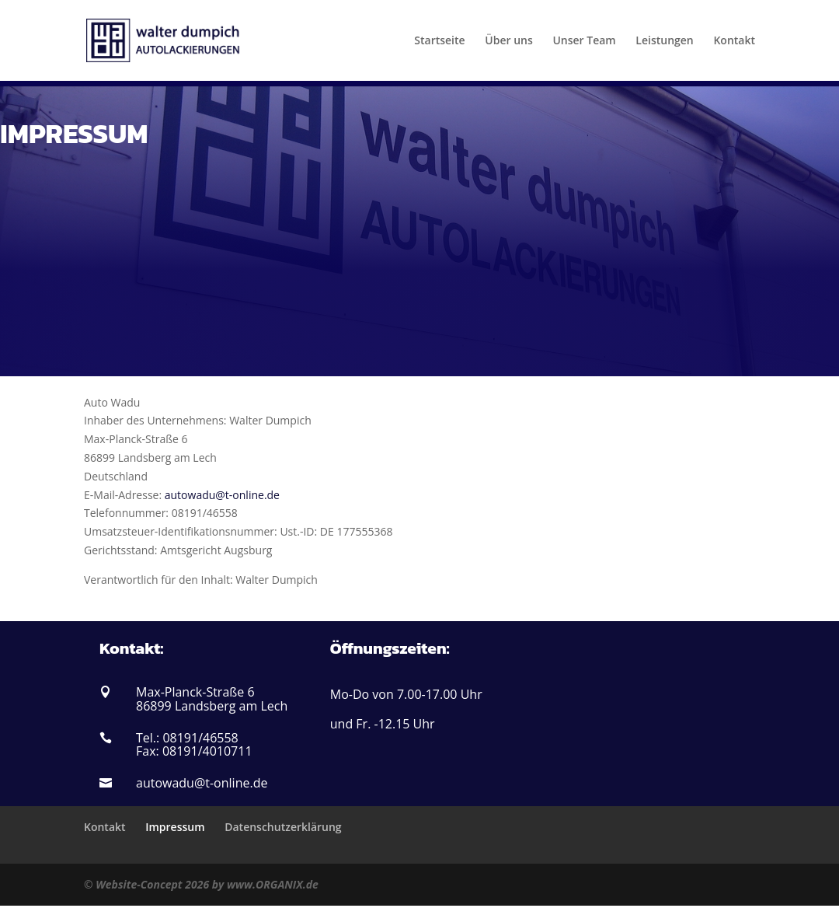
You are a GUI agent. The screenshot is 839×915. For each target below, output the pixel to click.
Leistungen (664, 41)
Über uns (508, 41)
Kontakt (734, 41)
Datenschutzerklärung (283, 826)
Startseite (439, 41)
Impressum (174, 826)
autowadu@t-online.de (222, 494)
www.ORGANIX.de (273, 884)
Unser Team (583, 41)
